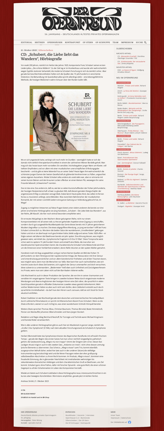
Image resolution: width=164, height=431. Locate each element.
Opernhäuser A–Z (72, 418)
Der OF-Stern (84, 420)
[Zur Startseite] (82, 18)
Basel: (128, 159)
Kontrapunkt (72, 42)
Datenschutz (126, 418)
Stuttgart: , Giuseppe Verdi (131, 206)
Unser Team (115, 415)
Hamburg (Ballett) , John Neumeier (129, 196)
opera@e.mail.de (34, 423)
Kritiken (40, 42)
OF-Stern (88, 42)
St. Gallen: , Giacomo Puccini (132, 203)
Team (115, 42)
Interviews (90, 415)
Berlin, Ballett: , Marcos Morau (133, 104)
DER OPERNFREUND (29, 412)
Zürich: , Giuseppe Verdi (132, 92)
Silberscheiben (45, 50)
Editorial (26, 42)
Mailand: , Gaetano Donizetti (132, 181)
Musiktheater (71, 415)
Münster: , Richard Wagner (132, 87)
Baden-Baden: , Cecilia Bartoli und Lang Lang (132, 110)
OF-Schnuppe (103, 42)
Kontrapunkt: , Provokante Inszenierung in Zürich (132, 98)
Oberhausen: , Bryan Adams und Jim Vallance (132, 132)
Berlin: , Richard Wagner (131, 140)
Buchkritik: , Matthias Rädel (132, 186)
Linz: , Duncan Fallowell (131, 163)
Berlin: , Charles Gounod (130, 170)
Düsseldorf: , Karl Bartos (130, 145)
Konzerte (81, 415)
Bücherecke (85, 418)
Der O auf (119, 422)
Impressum (127, 42)
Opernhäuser (54, 42)
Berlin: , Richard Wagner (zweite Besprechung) (131, 117)
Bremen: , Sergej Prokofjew (131, 175)
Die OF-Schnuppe (72, 423)
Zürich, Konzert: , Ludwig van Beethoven (133, 153)
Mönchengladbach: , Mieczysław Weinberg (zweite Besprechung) (131, 126)
